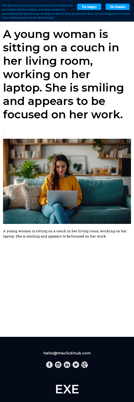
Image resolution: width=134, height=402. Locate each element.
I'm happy (89, 7)
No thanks (117, 7)
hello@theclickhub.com (67, 353)
